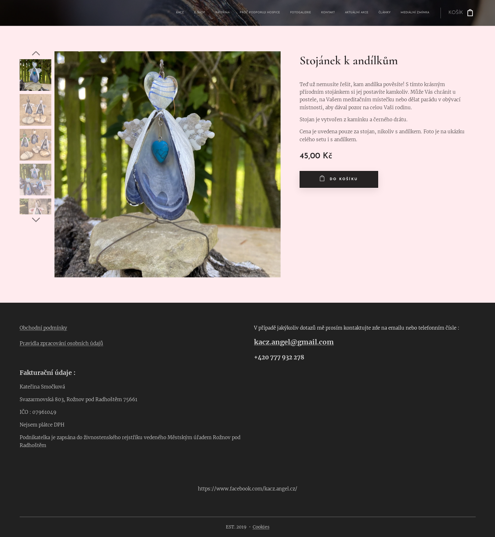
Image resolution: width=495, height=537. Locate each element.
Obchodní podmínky (43, 328)
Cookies (261, 527)
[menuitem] (349, 13)
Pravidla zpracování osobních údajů (61, 343)
